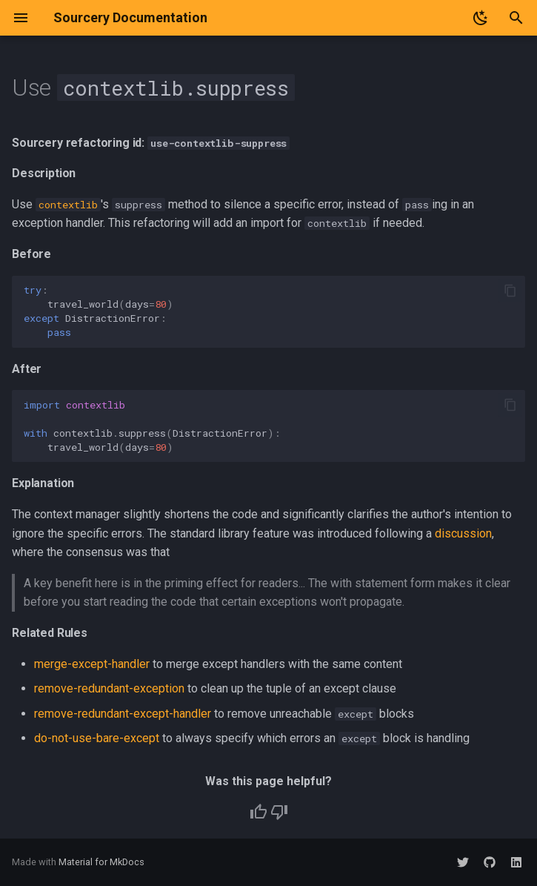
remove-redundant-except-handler (122, 714)
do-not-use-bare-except (96, 738)
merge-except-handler (92, 664)
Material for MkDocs (101, 861)
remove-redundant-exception (109, 688)
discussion (463, 533)
